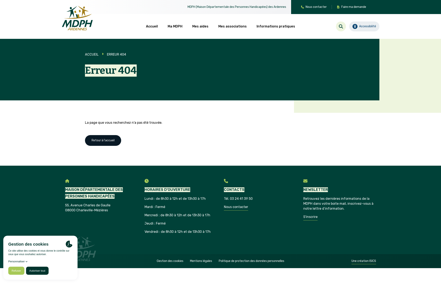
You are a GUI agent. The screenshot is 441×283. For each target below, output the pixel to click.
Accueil (152, 26)
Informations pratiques (276, 26)
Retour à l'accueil (103, 140)
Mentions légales (201, 261)
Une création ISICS (363, 261)
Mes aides (200, 26)
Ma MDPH (175, 26)
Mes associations (232, 26)
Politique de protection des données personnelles (251, 261)
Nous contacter (236, 207)
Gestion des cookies (170, 261)
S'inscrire (310, 217)
